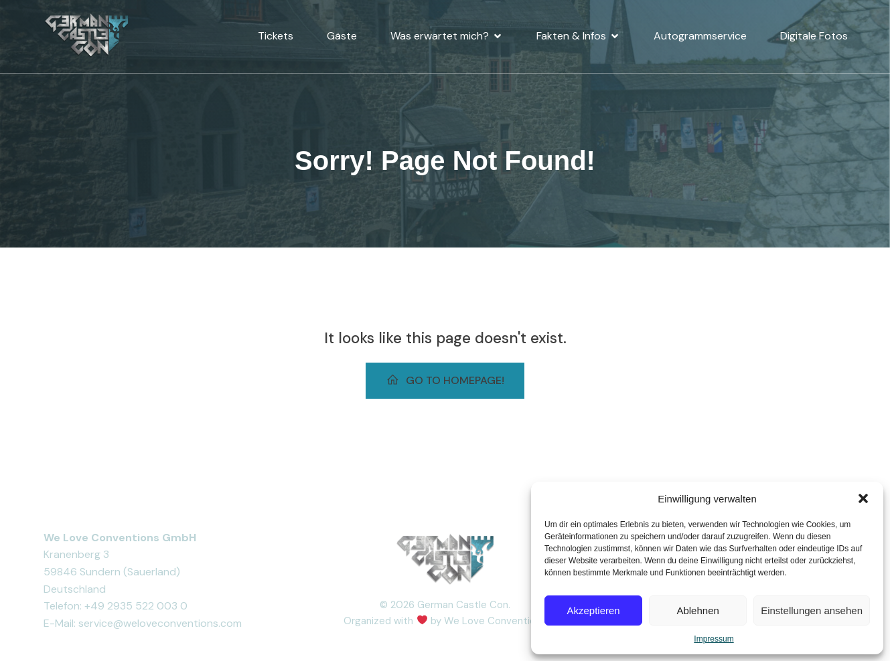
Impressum (713, 639)
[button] (863, 498)
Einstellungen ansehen (812, 610)
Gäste (342, 33)
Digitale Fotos (814, 33)
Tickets (275, 33)
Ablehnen (697, 610)
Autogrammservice (700, 33)
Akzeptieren (593, 610)
